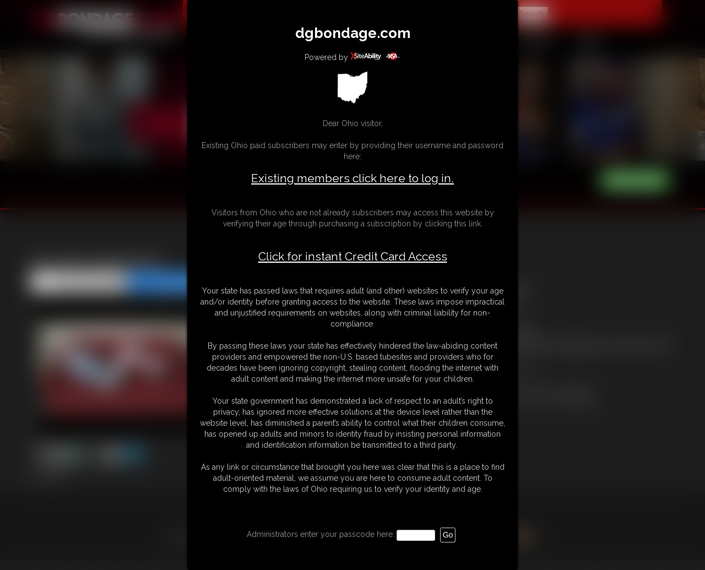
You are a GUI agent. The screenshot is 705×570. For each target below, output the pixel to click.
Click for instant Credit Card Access (352, 256)
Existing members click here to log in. (352, 178)
